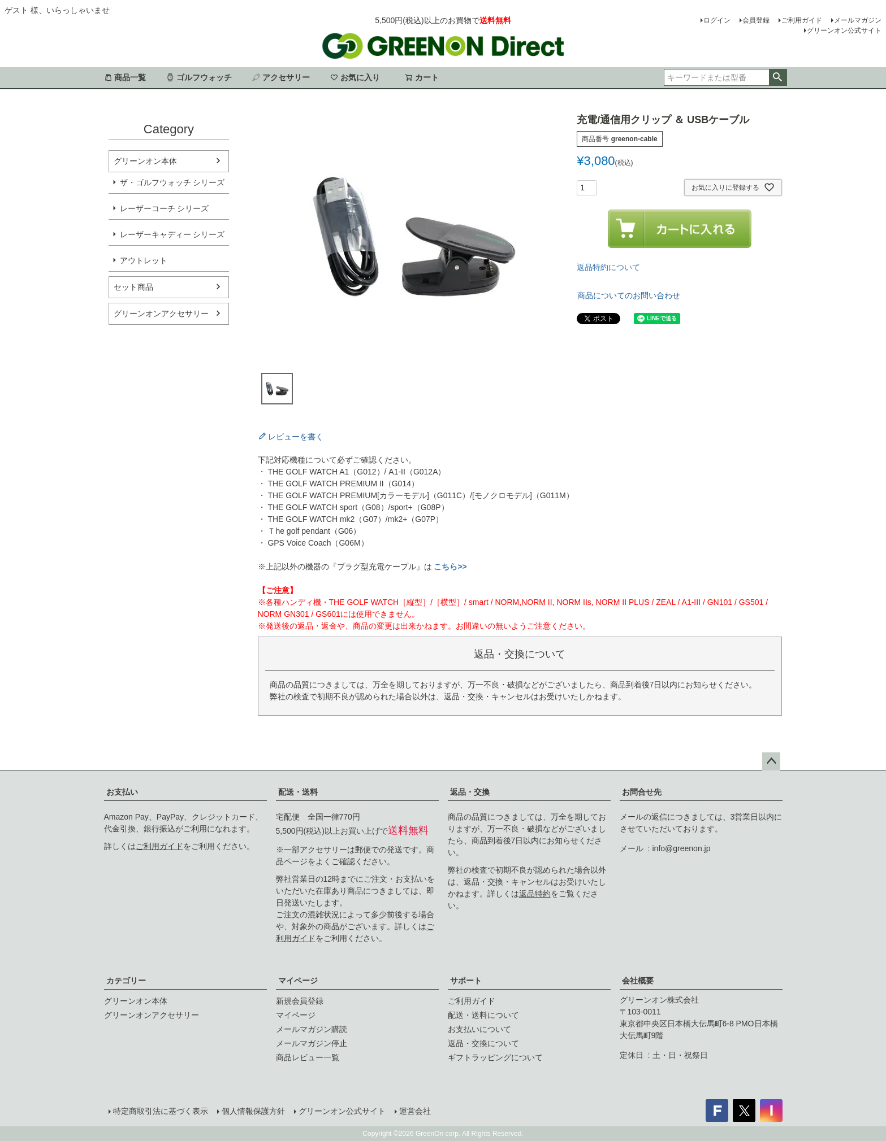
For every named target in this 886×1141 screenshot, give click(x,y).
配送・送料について (483, 1015)
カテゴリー (126, 980)
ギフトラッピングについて (495, 1057)
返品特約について (608, 267)
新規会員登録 (299, 1000)
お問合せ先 (642, 791)
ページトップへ (771, 761)
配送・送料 (298, 791)
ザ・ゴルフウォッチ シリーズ (172, 182)
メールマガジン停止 (311, 1043)
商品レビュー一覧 (307, 1057)
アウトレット (143, 260)
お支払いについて (479, 1029)
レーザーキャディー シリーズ (172, 234)
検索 (777, 77)
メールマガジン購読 (311, 1029)
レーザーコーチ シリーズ (164, 208)
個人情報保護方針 (253, 1111)
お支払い (122, 791)
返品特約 (535, 893)
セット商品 (133, 286)
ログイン (717, 20)
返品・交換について (483, 1043)
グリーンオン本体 (145, 161)
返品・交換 (470, 791)
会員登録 (756, 20)
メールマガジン (857, 20)
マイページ (298, 980)
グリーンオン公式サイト (844, 30)
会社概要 (638, 980)
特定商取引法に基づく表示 (160, 1111)
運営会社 (415, 1111)
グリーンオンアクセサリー (161, 313)
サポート (466, 980)
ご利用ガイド (801, 20)
